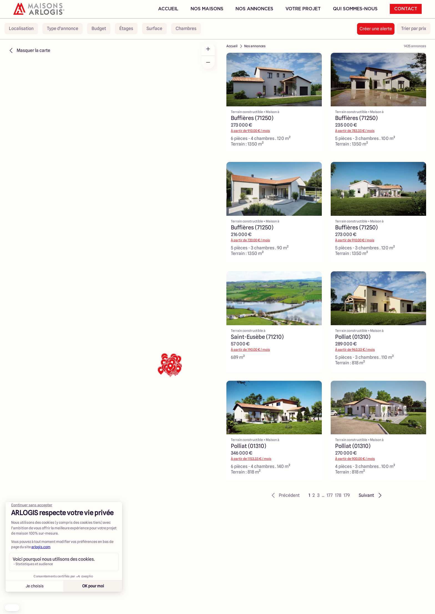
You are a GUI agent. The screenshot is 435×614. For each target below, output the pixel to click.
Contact (405, 9)
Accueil (168, 9)
